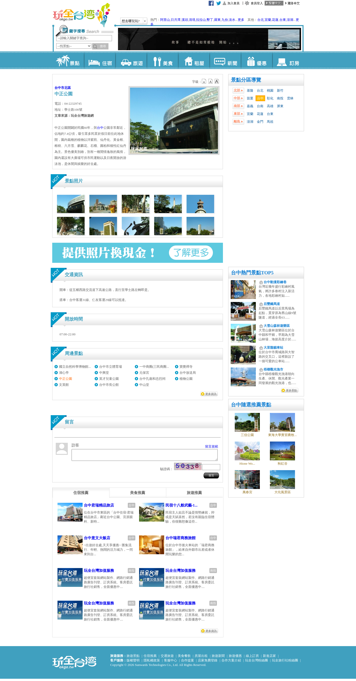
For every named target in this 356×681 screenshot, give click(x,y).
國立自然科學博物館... (75, 366)
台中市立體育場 (110, 366)
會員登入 (257, 3)
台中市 (59, 88)
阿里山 (165, 20)
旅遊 (131, 60)
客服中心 (170, 662)
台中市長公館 (109, 385)
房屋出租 (201, 658)
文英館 (64, 385)
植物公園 (186, 379)
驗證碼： (166, 471)
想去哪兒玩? (131, 21)
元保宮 (144, 373)
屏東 (280, 106)
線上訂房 (252, 658)
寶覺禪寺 (186, 366)
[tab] (80, 495)
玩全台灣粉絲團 (256, 662)
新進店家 (269, 658)
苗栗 (250, 98)
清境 (192, 20)
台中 (260, 98)
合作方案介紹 (231, 662)
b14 (216, 81)
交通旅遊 (167, 658)
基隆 (250, 90)
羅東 (217, 20)
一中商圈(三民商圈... (154, 366)
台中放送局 (188, 373)
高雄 (270, 106)
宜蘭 (268, 20)
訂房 (288, 60)
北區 (67, 88)
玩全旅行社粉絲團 (285, 662)
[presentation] (80, 495)
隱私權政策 (152, 662)
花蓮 (275, 20)
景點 (68, 60)
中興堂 (104, 373)
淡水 (232, 20)
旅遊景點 (133, 658)
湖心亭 (64, 373)
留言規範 (211, 446)
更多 (241, 20)
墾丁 (210, 20)
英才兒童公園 (109, 379)
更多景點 (291, 390)
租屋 (193, 60)
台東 (282, 20)
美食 (162, 60)
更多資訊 (210, 393)
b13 (210, 81)
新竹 (280, 90)
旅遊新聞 (218, 658)
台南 (260, 106)
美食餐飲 (184, 658)
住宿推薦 (150, 658)
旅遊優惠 (235, 658)
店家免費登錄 (207, 662)
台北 (260, 20)
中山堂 (144, 385)
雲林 (290, 98)
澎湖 (290, 20)
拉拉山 (201, 20)
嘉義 (250, 106)
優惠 (256, 60)
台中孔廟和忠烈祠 (152, 379)
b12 (204, 81)
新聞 (225, 60)
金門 (260, 121)
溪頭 (185, 20)
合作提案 (187, 662)
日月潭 (176, 20)
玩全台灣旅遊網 (81, 15)
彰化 (270, 98)
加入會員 (233, 3)
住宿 (99, 60)
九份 (224, 20)
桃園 (270, 90)
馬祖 (270, 121)
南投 (280, 98)
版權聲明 (133, 662)
